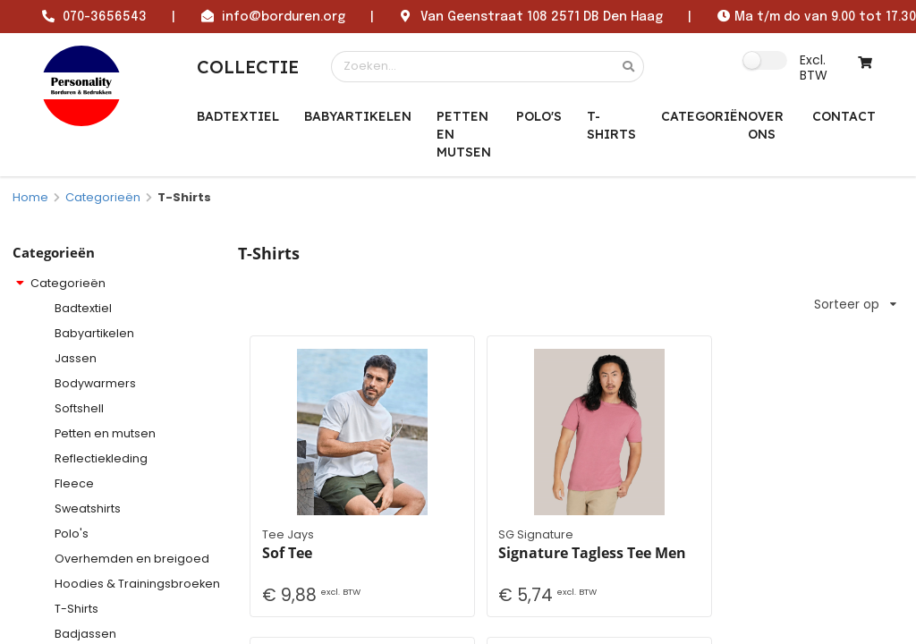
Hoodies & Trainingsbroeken (137, 583)
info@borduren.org (283, 17)
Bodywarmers (95, 383)
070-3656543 (105, 17)
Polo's (539, 116)
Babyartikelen (357, 116)
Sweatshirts (88, 508)
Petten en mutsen (464, 134)
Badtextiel (238, 116)
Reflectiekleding (101, 458)
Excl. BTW (813, 67)
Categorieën (102, 198)
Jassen (76, 358)
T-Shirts (611, 125)
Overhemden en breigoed (132, 558)
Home (30, 198)
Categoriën (704, 116)
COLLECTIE (248, 66)
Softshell (79, 408)
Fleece (74, 483)
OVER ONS (766, 125)
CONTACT (844, 116)
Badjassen (85, 633)
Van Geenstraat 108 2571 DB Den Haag (541, 17)
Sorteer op (855, 304)
